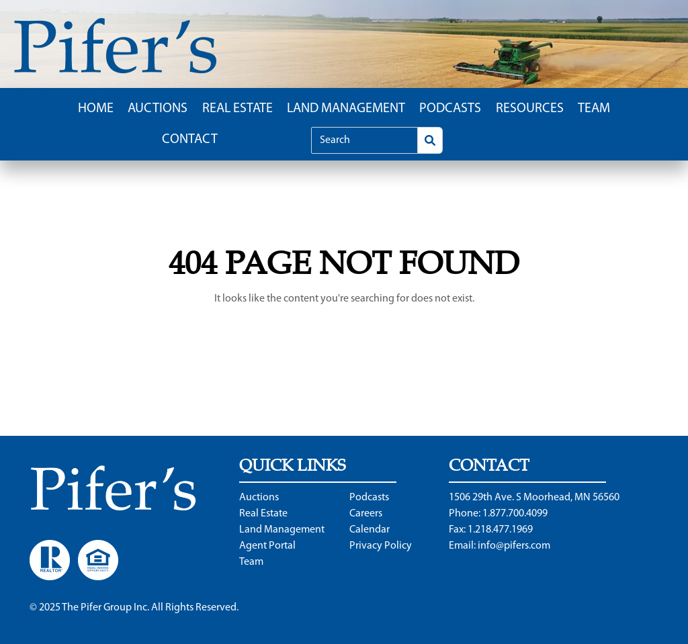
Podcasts (450, 109)
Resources (530, 109)
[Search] (364, 140)
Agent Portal (267, 546)
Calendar (369, 529)
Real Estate (237, 109)
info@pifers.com (514, 546)
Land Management (346, 109)
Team (594, 109)
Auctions (157, 109)
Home (96, 109)
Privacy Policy (380, 546)
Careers (365, 513)
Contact (190, 139)
